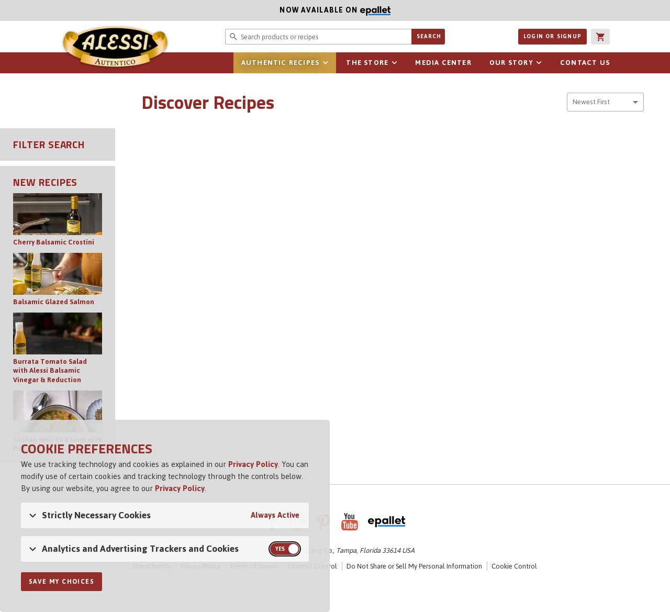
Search (429, 36)
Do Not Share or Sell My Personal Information (414, 566)
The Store (367, 62)
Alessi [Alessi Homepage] (115, 48)
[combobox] (605, 102)
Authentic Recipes (280, 62)
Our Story (511, 62)
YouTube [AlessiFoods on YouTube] (349, 521)
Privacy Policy (253, 464)
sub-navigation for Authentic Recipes (325, 62)
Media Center (443, 62)
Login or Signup (552, 36)
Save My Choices (61, 581)
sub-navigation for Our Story (539, 62)
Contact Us (585, 62)
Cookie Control (514, 566)
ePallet (386, 521)
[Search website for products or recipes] (318, 36)
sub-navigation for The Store (394, 62)
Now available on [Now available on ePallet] (195, 10)
